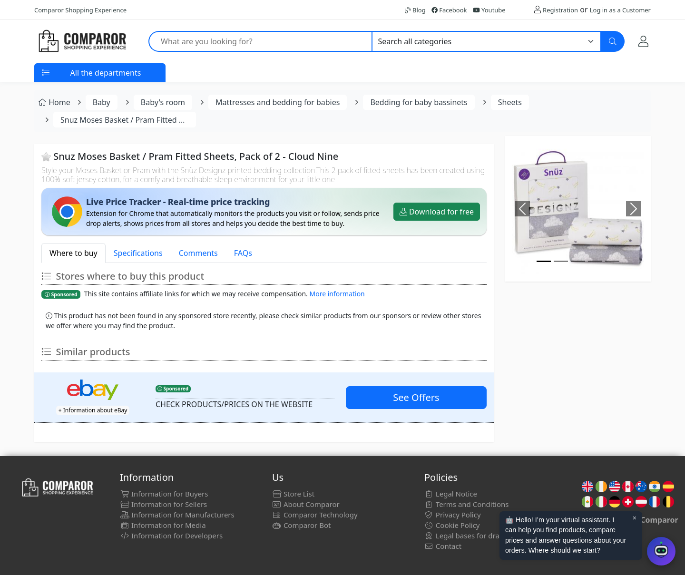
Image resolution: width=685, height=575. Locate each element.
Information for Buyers (164, 493)
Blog (415, 10)
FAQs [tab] (243, 253)
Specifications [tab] (138, 253)
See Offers (416, 397)
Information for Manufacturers (177, 514)
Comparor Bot (301, 525)
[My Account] (643, 41)
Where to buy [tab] (73, 253)
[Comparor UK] (81, 41)
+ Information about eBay (93, 410)
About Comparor (306, 504)
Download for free (437, 211)
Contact (442, 546)
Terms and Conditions (466, 504)
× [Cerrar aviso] (634, 518)
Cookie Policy (452, 525)
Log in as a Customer (620, 10)
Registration (560, 10)
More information (337, 293)
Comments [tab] (198, 253)
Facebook (449, 10)
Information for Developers (171, 535)
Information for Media (163, 525)
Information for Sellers (163, 504)
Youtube (489, 10)
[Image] (544, 261)
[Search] (613, 41)
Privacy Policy (452, 514)
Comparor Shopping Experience (80, 10)
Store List (293, 493)
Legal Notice (450, 493)
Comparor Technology (315, 514)
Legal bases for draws (466, 535)
